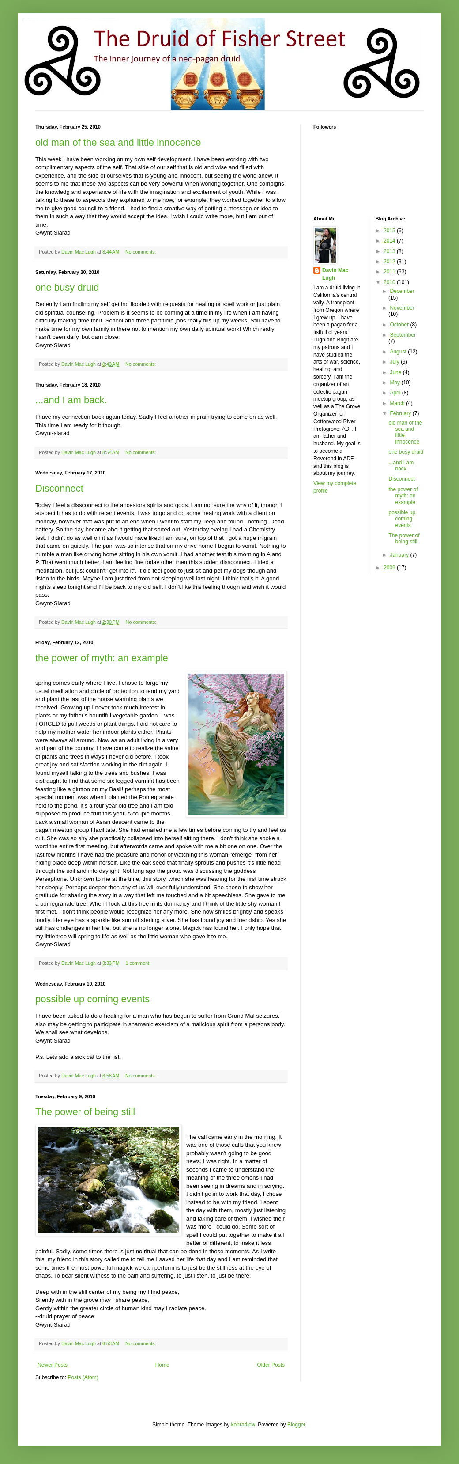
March (398, 403)
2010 (390, 282)
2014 (390, 241)
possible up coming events (92, 999)
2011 (390, 272)
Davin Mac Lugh (335, 274)
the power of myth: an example (101, 658)
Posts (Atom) (83, 1377)
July (395, 362)
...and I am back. (71, 400)
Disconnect (59, 488)
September (403, 335)
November (402, 308)
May (395, 382)
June (396, 372)
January (400, 555)
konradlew (243, 1425)
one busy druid (67, 287)
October (400, 325)
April (396, 393)
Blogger (296, 1425)
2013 (390, 251)
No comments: (141, 251)
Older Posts (271, 1365)
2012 (390, 261)
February (401, 413)
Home (162, 1365)
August (399, 352)
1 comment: (139, 963)
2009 (390, 568)
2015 (390, 231)
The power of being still (85, 1111)
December (402, 291)
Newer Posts (53, 1365)
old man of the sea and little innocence (118, 142)
